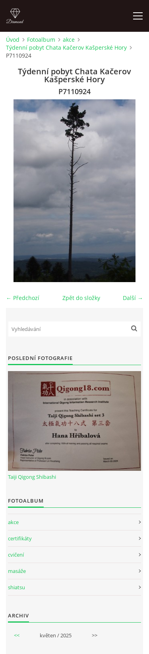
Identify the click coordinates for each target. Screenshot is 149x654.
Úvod (12, 39)
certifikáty (20, 538)
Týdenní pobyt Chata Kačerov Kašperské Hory (66, 47)
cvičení (16, 554)
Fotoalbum (41, 39)
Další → (133, 298)
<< (16, 635)
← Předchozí (22, 298)
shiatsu (16, 587)
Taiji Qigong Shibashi (32, 476)
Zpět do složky (81, 298)
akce (69, 39)
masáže (17, 571)
